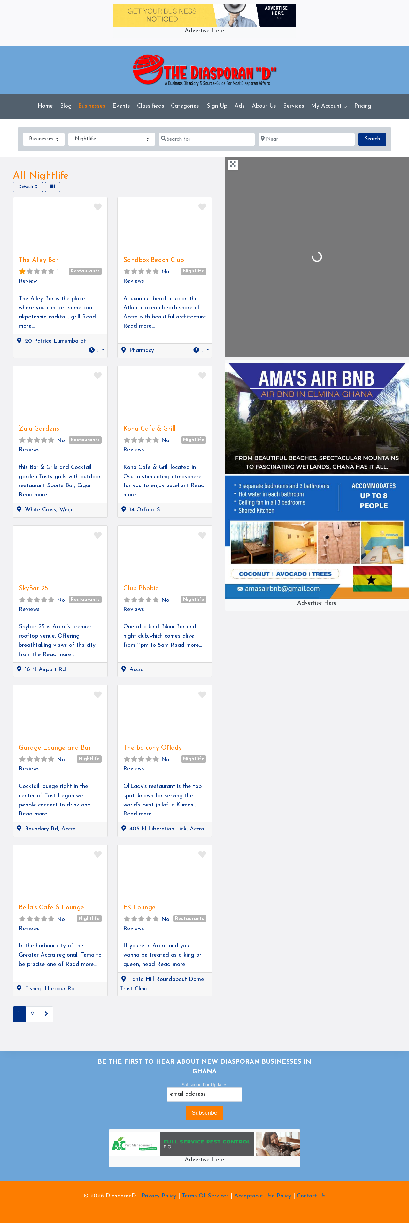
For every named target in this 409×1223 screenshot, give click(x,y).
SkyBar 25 (33, 588)
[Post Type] (44, 139)
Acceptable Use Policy (262, 1196)
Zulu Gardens (39, 429)
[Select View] (52, 187)
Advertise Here (204, 31)
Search (375, 138)
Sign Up (217, 106)
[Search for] (206, 139)
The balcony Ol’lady (152, 748)
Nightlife (193, 271)
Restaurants (85, 271)
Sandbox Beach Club (153, 260)
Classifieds (150, 106)
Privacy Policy (159, 1196)
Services (293, 106)
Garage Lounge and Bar (55, 748)
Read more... (139, 326)
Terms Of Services (205, 1196)
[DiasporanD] (204, 70)
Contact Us (311, 1196)
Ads (240, 106)
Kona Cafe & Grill (149, 429)
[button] (96, 350)
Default (28, 186)
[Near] (306, 139)
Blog (66, 106)
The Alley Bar (38, 260)
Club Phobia (141, 588)
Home (45, 106)
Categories (185, 106)
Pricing (362, 106)
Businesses (91, 106)
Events (121, 106)
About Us (264, 106)
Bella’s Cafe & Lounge (51, 908)
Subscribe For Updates (204, 1084)
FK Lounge (139, 908)
